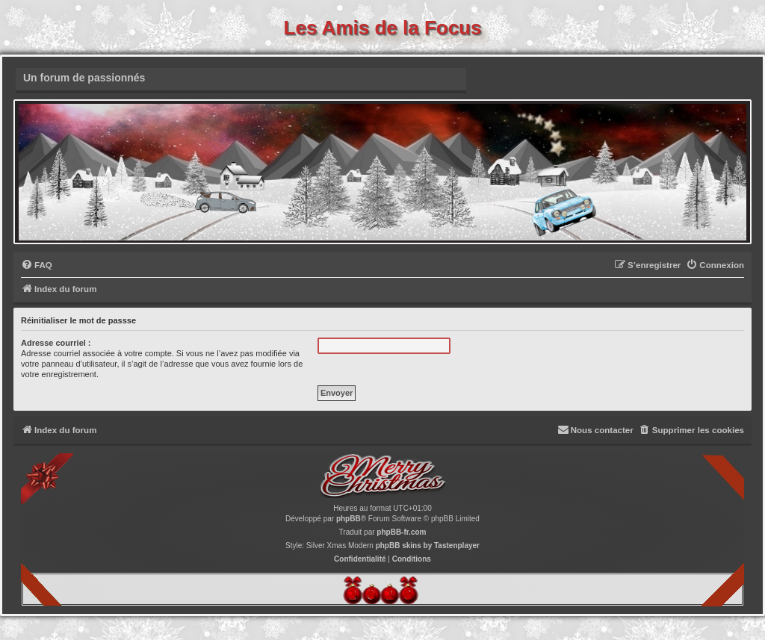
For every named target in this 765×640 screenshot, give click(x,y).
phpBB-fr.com (401, 532)
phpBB (348, 519)
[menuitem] (36, 265)
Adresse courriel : (56, 342)
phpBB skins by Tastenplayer (428, 545)
